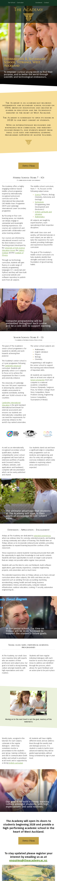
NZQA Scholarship (37, 380)
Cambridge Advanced (13, 366)
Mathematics (40, 217)
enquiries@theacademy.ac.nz (28, 860)
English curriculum (16, 763)
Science (38, 195)
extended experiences (42, 536)
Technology (39, 202)
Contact (46, 2)
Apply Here (28, 165)
